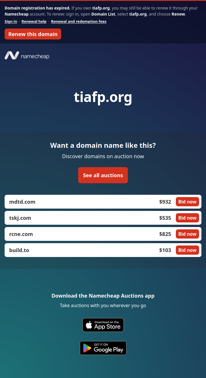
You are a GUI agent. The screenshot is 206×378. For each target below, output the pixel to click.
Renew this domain (32, 34)
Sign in (11, 21)
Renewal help (34, 21)
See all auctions (103, 175)
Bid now (187, 202)
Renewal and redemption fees (78, 21)
